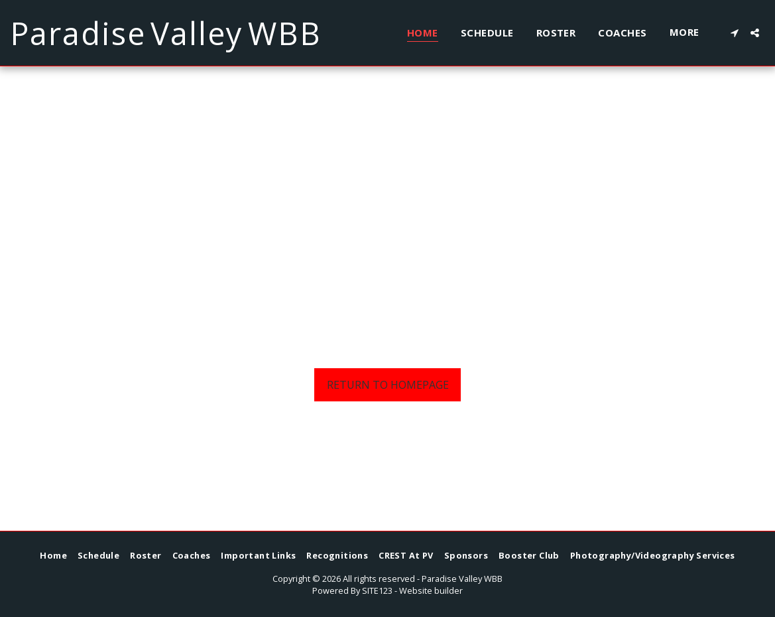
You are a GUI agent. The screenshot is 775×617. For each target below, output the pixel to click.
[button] (734, 33)
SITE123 (377, 590)
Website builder (431, 590)
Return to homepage (388, 384)
